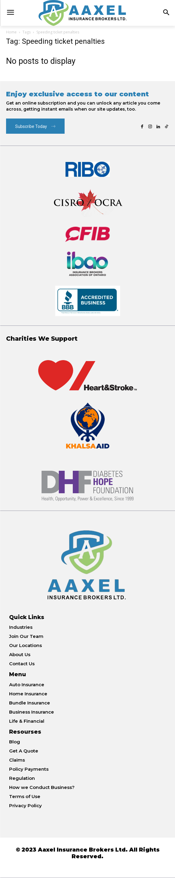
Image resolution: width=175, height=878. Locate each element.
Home (11, 32)
